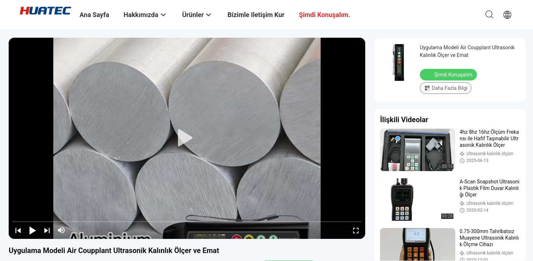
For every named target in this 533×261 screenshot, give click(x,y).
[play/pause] (32, 230)
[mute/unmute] (61, 230)
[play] (187, 138)
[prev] (18, 230)
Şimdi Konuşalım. (449, 74)
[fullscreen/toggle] (356, 230)
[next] (47, 230)
